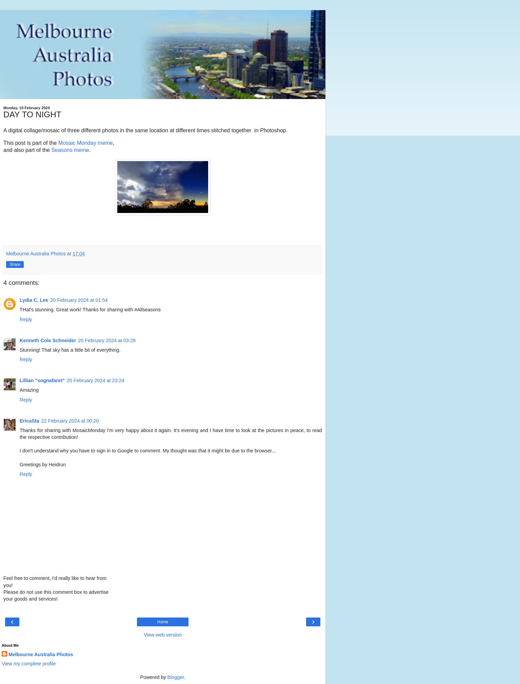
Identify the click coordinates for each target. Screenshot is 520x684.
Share (14, 264)
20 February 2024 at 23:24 (95, 380)
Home (162, 622)
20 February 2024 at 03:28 (107, 340)
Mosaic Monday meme (85, 143)
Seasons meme (70, 150)
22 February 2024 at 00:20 (70, 421)
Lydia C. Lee (34, 300)
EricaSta (29, 421)
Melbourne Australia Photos (40, 654)
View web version (163, 635)
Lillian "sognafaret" (42, 380)
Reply (26, 319)
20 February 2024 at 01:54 (79, 300)
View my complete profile (29, 663)
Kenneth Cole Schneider (48, 340)
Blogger (175, 677)
